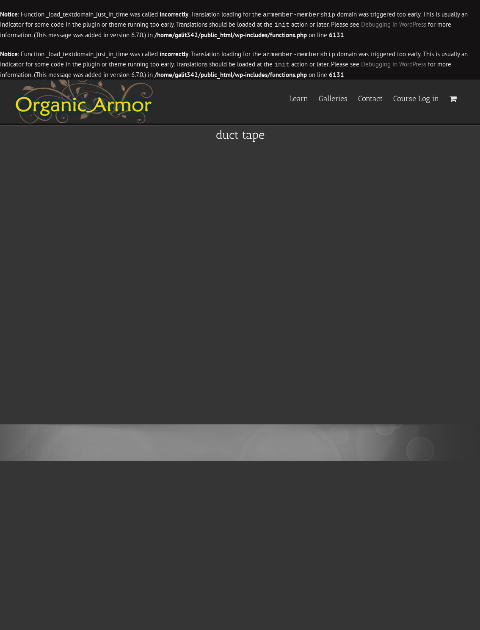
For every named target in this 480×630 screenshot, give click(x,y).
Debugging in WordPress (393, 24)
